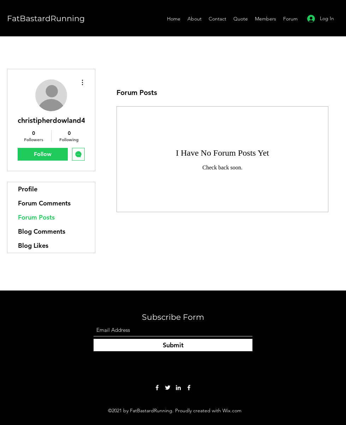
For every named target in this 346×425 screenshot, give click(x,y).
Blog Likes (33, 245)
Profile (27, 189)
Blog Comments (41, 231)
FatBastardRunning (46, 18)
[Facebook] (157, 387)
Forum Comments (44, 203)
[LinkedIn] (178, 387)
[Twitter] (167, 387)
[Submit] (173, 345)
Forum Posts (36, 217)
